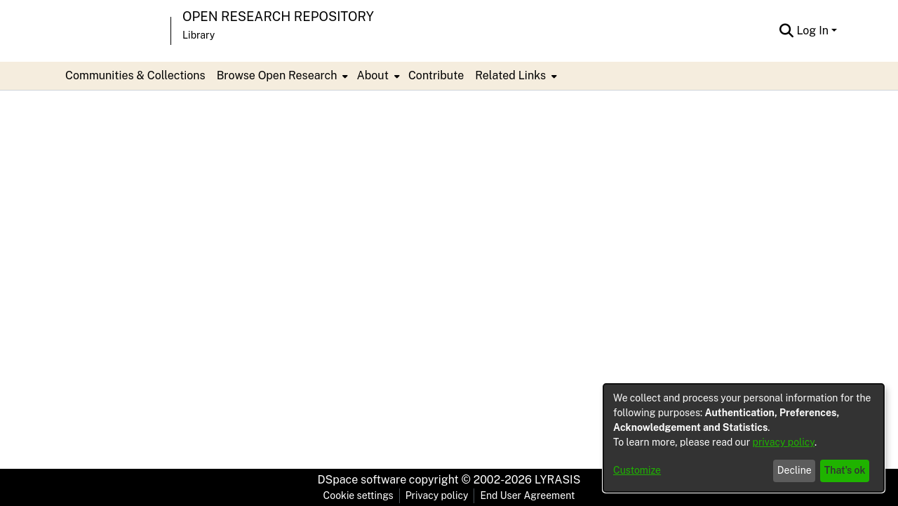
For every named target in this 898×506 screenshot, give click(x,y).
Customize (637, 470)
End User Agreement (527, 495)
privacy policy (784, 442)
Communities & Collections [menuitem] (135, 75)
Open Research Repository (278, 16)
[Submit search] (786, 30)
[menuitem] (281, 76)
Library (198, 35)
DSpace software (362, 479)
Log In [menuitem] (812, 30)
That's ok (845, 470)
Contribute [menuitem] (436, 75)
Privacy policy (437, 495)
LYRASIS (557, 479)
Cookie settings (358, 495)
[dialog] (743, 438)
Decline (794, 470)
